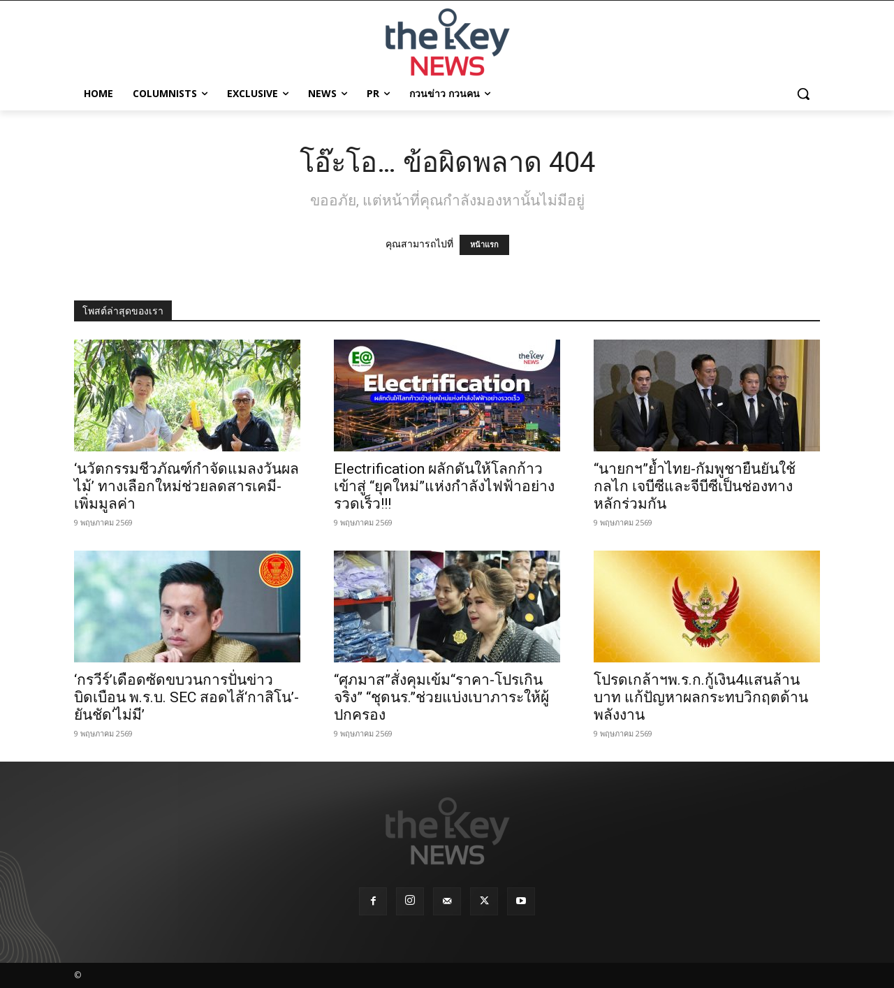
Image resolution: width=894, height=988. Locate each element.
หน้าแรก (484, 244)
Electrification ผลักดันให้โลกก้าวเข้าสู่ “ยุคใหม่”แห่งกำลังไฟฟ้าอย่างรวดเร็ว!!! (444, 486)
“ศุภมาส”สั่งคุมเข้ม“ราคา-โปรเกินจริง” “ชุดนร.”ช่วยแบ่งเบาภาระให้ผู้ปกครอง (441, 697)
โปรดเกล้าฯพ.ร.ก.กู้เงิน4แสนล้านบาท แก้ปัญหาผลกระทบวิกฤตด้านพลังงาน (701, 697)
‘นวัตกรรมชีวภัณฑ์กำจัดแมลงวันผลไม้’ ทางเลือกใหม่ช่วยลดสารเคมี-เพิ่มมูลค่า (186, 486)
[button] (803, 93)
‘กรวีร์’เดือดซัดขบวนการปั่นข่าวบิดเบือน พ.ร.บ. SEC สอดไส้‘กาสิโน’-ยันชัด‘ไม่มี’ (186, 697)
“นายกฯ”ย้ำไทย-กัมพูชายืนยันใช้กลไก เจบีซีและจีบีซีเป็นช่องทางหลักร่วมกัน (695, 486)
